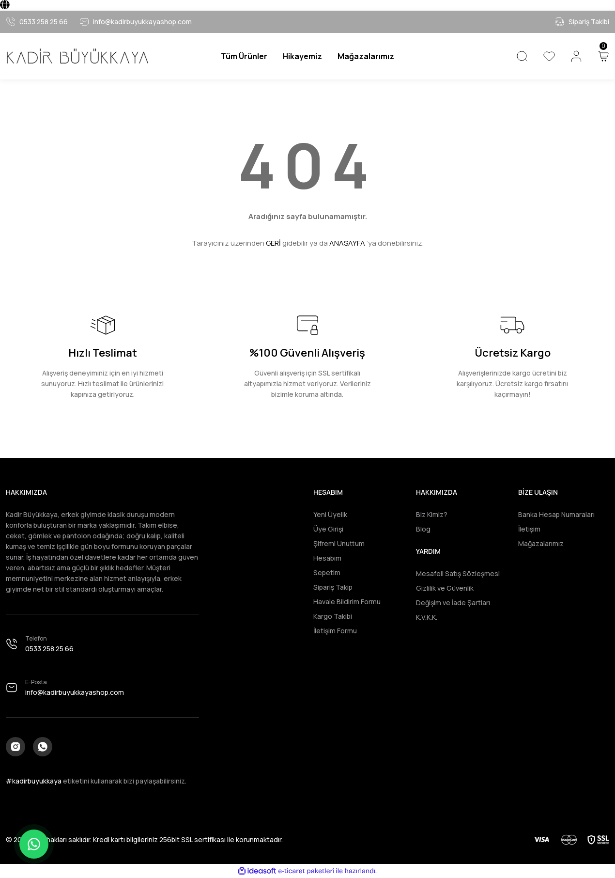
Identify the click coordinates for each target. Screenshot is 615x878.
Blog (423, 528)
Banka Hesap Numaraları (556, 514)
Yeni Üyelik (330, 514)
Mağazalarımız (541, 543)
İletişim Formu (335, 630)
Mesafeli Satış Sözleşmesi (458, 573)
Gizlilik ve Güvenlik (445, 588)
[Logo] (77, 56)
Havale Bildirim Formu (347, 601)
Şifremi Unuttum (339, 543)
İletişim (529, 528)
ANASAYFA (347, 243)
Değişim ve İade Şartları (453, 602)
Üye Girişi (328, 528)
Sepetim (326, 572)
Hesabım (327, 558)
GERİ (273, 243)
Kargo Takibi (332, 616)
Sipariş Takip (333, 587)
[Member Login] (576, 56)
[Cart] (603, 56)
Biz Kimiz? (431, 514)
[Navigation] (244, 56)
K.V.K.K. (426, 617)
